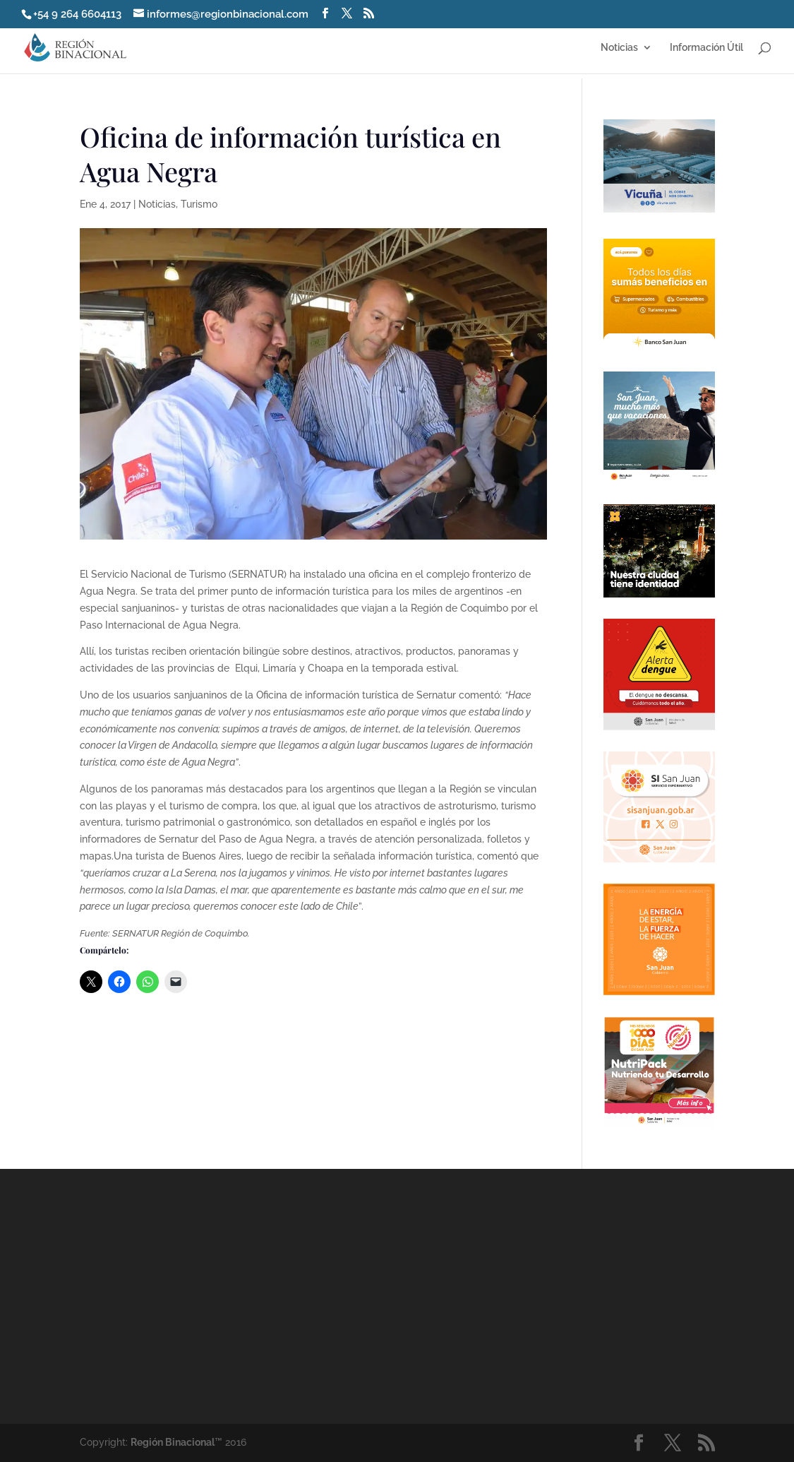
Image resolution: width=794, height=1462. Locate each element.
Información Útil (706, 47)
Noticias (619, 47)
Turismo (199, 204)
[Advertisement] (520, 1295)
